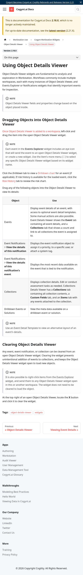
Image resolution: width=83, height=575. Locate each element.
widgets (39, 412)
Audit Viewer (9, 460)
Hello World (8, 496)
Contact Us (8, 532)
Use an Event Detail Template (21, 328)
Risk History (8, 181)
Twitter (6, 528)
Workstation (9, 455)
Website (6, 518)
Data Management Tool (15, 470)
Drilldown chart (46, 173)
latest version (57, 30)
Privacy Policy (9, 554)
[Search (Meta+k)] (78, 9)
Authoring (8, 451)
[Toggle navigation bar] (4, 9)
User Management (12, 465)
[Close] (81, 2)
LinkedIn (7, 523)
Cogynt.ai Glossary (12, 474)
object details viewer (21, 412)
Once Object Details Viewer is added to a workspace (31, 131)
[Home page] (5, 39)
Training (6, 549)
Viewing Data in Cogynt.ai (16, 501)
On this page (11, 57)
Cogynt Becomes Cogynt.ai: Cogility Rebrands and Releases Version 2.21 (40, 2)
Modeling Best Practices (15, 491)
